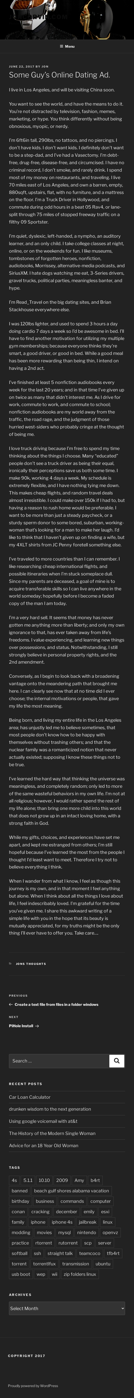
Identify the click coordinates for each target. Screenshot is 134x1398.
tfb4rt (113, 1253)
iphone (38, 1222)
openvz (110, 1232)
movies (44, 1232)
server (104, 1243)
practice (20, 1243)
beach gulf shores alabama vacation (71, 1190)
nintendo (86, 1232)
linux (108, 1222)
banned (20, 1190)
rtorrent (43, 1243)
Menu (67, 46)
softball (19, 1253)
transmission (75, 1263)
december (66, 1211)
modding (21, 1232)
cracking (40, 1211)
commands (72, 1201)
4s (14, 1180)
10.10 (44, 1180)
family (18, 1222)
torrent (19, 1263)
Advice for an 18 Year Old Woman (43, 1145)
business (45, 1201)
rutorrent (68, 1243)
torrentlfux (44, 1263)
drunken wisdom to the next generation (50, 1109)
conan (18, 1211)
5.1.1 (27, 1180)
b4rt (95, 1180)
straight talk (60, 1253)
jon (45, 66)
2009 (62, 1180)
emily (89, 1211)
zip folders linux (80, 1274)
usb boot (21, 1274)
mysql (64, 1232)
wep (41, 1274)
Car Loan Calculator (30, 1097)
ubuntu (103, 1263)
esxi (105, 1211)
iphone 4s (62, 1222)
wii (54, 1274)
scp (88, 1243)
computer (100, 1201)
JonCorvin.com (38, 17)
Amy (79, 1180)
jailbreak (87, 1222)
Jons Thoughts (31, 964)
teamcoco (89, 1253)
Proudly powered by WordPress (33, 1386)
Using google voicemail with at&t (43, 1121)
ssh (37, 1253)
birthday (20, 1201)
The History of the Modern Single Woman (52, 1133)
